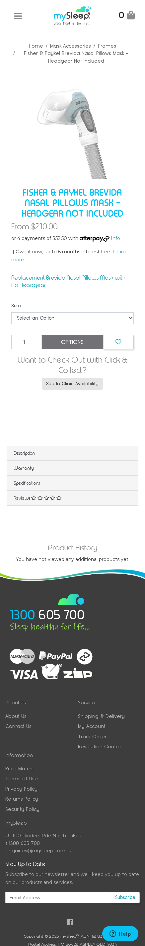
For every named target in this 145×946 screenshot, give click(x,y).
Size (16, 305)
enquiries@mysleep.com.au (39, 850)
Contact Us (18, 726)
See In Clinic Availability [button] (72, 383)
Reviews (38, 498)
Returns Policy (21, 799)
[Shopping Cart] (127, 16)
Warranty (24, 468)
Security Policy (22, 809)
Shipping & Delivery (101, 716)
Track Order (92, 736)
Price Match (19, 768)
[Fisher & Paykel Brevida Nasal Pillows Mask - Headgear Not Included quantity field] (26, 342)
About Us (16, 716)
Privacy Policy (21, 789)
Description (24, 453)
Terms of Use (21, 778)
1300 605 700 (22, 843)
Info (115, 238)
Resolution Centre (99, 746)
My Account (92, 726)
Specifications (27, 483)
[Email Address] (58, 897)
